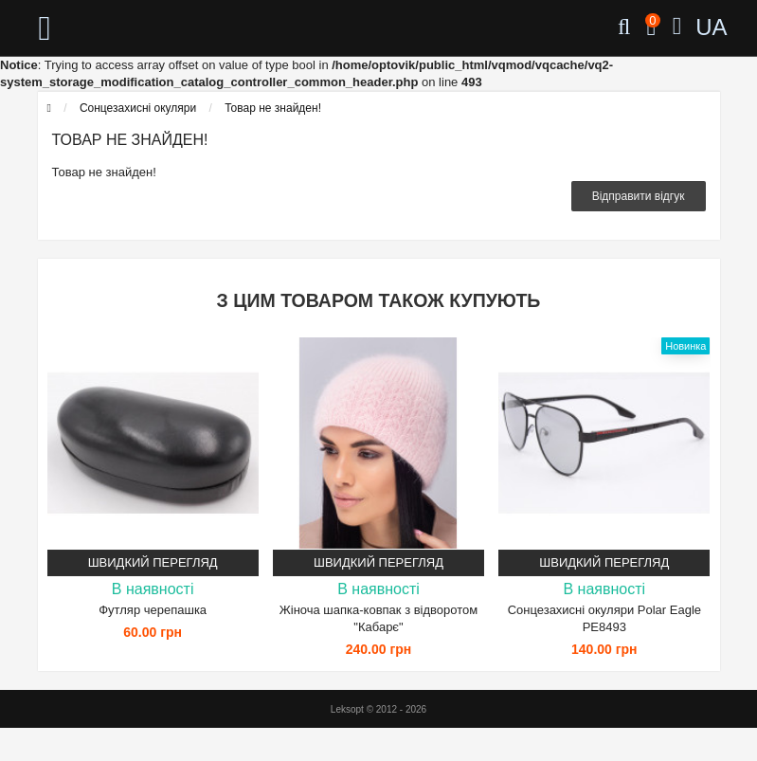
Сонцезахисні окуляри (138, 108)
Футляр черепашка (153, 610)
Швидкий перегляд (153, 562)
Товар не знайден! (273, 108)
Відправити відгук (638, 196)
